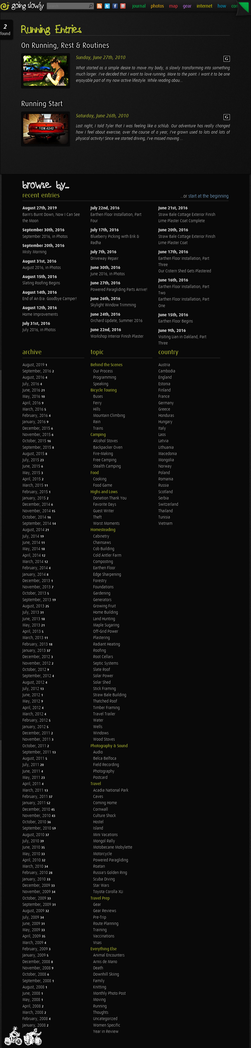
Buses (98, 396)
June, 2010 (31, 847)
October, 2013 (34, 593)
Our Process (103, 371)
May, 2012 (31, 701)
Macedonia (167, 453)
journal (139, 6)
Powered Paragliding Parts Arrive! (119, 289)
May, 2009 (31, 930)
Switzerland (168, 504)
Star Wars (101, 885)
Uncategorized (105, 1018)
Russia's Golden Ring (110, 872)
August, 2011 (33, 758)
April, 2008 (32, 1006)
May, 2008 (31, 999)
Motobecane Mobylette (112, 847)
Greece (164, 409)
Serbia (163, 498)
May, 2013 (31, 625)
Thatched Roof (105, 701)
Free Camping (104, 460)
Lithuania (166, 447)
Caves (98, 796)
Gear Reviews (104, 910)
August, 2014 (33, 529)
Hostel (98, 822)
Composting (103, 561)
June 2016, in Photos (108, 274)
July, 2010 (31, 841)
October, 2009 (34, 898)
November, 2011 (37, 739)
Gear (97, 904)
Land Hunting (104, 619)
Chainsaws (102, 542)
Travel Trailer (104, 714)
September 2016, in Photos (45, 236)
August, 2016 (33, 377)
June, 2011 (31, 771)
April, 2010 (32, 860)
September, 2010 (37, 828)
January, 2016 (34, 421)
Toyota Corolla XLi (108, 891)
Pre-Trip (99, 917)
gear (187, 6)
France (164, 396)
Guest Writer (103, 511)
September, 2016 (37, 371)
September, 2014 (37, 523)
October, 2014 (34, 517)
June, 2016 (31, 390)
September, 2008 (37, 980)
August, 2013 (33, 606)
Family (99, 980)
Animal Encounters (108, 955)
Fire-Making (103, 453)
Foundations (103, 587)
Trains (98, 428)
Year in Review (105, 1031)
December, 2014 (36, 504)
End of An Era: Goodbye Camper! (49, 298)
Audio (98, 752)
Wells (97, 726)
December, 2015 (36, 428)
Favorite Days (104, 504)
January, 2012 (34, 726)
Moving (99, 999)
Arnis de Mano (105, 961)
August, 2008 (33, 987)
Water (98, 720)
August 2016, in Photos (41, 267)
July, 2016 (31, 384)
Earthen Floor (104, 568)
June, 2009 (31, 923)
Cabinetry (101, 536)
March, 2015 (33, 485)
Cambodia (166, 371)
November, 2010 (37, 815)
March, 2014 (33, 561)
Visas (97, 942)
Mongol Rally (104, 841)
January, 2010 (34, 879)
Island (98, 828)
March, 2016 (33, 409)
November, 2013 (37, 587)
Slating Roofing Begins (41, 283)
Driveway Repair (104, 258)
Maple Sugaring (106, 625)
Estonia (164, 384)
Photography (104, 771)
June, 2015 (31, 466)
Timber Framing (106, 707)
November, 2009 (37, 891)
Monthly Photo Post (109, 993)
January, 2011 (34, 803)
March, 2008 (33, 1012)
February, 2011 (35, 796)
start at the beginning (208, 196)
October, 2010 (34, 822)
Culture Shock (104, 815)
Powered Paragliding (110, 860)
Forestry (100, 580)
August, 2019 (33, 364)
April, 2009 (32, 936)
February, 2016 (35, 415)
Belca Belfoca (104, 758)
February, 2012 (35, 720)
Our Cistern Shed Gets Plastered (184, 271)
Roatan (99, 866)
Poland (164, 472)
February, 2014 (35, 568)
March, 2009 (33, 942)
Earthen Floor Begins (175, 321)
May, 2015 (31, 472)
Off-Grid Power (105, 631)
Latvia (163, 441)
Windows (101, 733)
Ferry (97, 403)
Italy (162, 428)
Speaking (100, 384)
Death (98, 968)
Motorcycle (102, 853)
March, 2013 (33, 637)
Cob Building (103, 548)
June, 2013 (31, 619)
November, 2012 (37, 663)
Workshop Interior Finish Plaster (117, 336)
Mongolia (166, 460)
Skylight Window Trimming (113, 305)
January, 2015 (34, 498)
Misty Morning (34, 252)
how (222, 6)
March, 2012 (33, 714)
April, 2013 (32, 631)
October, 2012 (34, 669)
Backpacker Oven (107, 447)
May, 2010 (31, 853)
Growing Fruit (104, 606)
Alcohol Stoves (105, 441)
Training (100, 930)
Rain (96, 421)
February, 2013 (35, 644)
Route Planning (105, 923)
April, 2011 (32, 783)
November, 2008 (37, 968)
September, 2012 (37, 675)
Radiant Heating (106, 644)
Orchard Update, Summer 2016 (116, 320)
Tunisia (164, 517)
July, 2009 (31, 917)
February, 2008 (35, 1018)
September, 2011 (37, 752)
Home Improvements (40, 314)
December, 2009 (36, 885)
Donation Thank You (110, 498)
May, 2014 (31, 548)
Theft (97, 517)
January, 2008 (34, 1025)
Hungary (165, 421)
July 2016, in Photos (39, 329)
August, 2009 (33, 910)
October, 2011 (34, 746)
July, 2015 (31, 460)
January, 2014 (34, 574)
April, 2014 (32, 555)
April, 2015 (32, 479)
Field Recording (106, 764)
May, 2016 (31, 396)
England (165, 377)
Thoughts (100, 1012)
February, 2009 (35, 949)
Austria (164, 364)
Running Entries (51, 30)
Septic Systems (105, 663)
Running (100, 1006)
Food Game (102, 485)
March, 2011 (33, 790)
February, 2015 (35, 492)
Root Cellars (103, 656)
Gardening (101, 593)
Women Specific (106, 1025)
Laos (162, 434)
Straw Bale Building (109, 695)
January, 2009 (34, 955)
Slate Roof (101, 669)
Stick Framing (104, 688)
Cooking (99, 479)
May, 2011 (31, 777)
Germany (166, 403)
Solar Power (103, 675)
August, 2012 (33, 682)
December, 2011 (36, 733)
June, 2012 (31, 695)
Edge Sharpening (107, 574)
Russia (163, 485)
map (173, 6)
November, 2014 (37, 511)
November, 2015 (37, 434)
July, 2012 (31, 688)
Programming (104, 377)
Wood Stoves (104, 739)
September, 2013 (37, 599)
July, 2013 (31, 612)
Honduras (166, 415)
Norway (165, 466)
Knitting (99, 987)
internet (204, 6)
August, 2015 (33, 453)
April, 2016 (32, 403)
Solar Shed (102, 682)
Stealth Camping (107, 466)
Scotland (165, 492)
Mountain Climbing (109, 415)
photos (157, 6)
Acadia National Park (110, 790)
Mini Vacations (105, 834)
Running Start (42, 104)
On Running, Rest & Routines (65, 45)
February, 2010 (35, 872)
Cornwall (100, 809)
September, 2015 (37, 447)
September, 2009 (37, 904)
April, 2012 (32, 707)
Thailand (165, 511)
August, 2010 (33, 834)
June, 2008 (31, 993)
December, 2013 (36, 580)
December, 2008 (36, 961)
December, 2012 (36, 656)
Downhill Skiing (106, 974)
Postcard (100, 777)
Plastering (101, 637)
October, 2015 (34, 441)
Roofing (99, 650)
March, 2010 (33, 866)
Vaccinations (103, 936)
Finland (164, 390)
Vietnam (165, 523)
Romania (165, 479)
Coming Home (105, 803)
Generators (102, 599)
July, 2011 (31, 764)
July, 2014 (31, 536)
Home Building (105, 612)
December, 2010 (36, 809)
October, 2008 (34, 974)
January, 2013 (34, 650)
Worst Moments (106, 523)
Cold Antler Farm (107, 555)
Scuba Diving (104, 879)
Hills (96, 409)
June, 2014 (31, 542)
